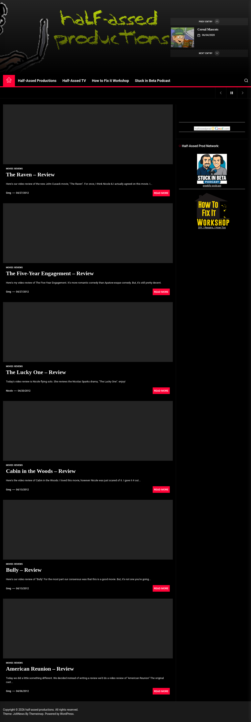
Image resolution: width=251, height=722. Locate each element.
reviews (18, 169)
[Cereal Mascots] (182, 37)
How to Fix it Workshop (110, 81)
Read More (161, 193)
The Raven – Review (30, 174)
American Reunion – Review (40, 669)
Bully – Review (24, 570)
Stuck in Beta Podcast (152, 81)
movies (9, 169)
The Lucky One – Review (36, 372)
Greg (8, 193)
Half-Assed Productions (37, 81)
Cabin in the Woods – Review (41, 471)
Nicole (9, 390)
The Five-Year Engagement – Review (50, 273)
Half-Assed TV (74, 81)
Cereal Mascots (207, 29)
